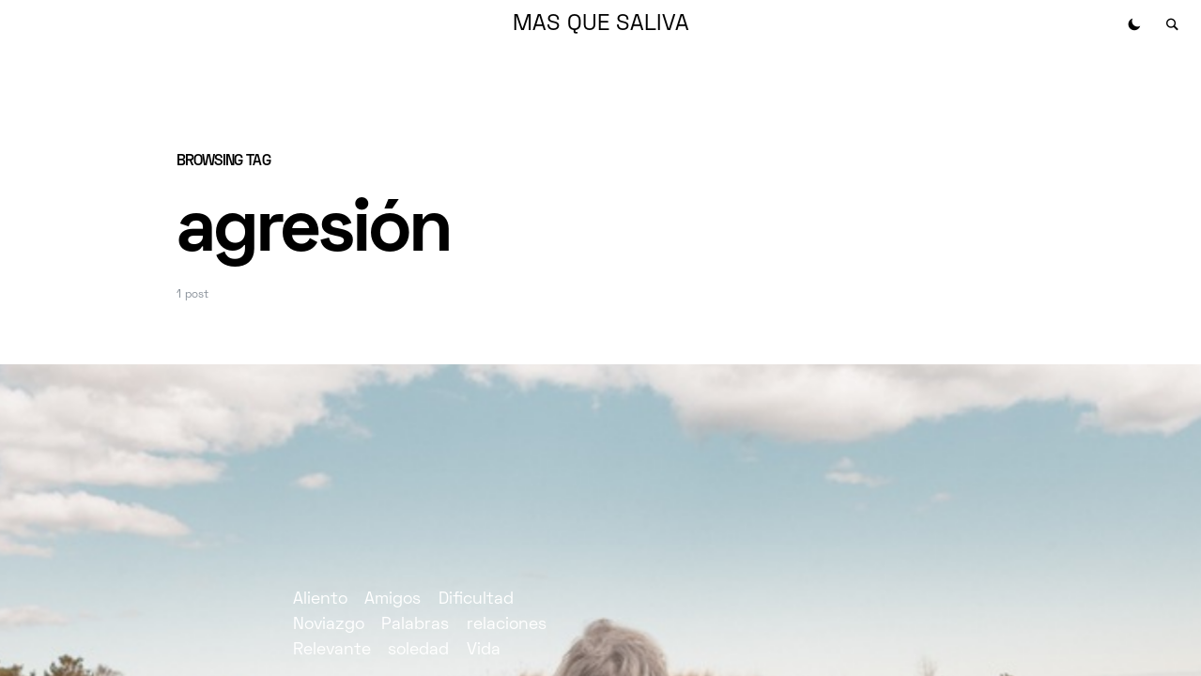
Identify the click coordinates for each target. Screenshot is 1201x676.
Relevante (332, 650)
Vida (483, 650)
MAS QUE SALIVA (601, 24)
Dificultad (476, 599)
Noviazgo (328, 625)
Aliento (320, 599)
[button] (1134, 24)
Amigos (392, 599)
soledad (418, 650)
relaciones (507, 625)
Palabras (415, 625)
